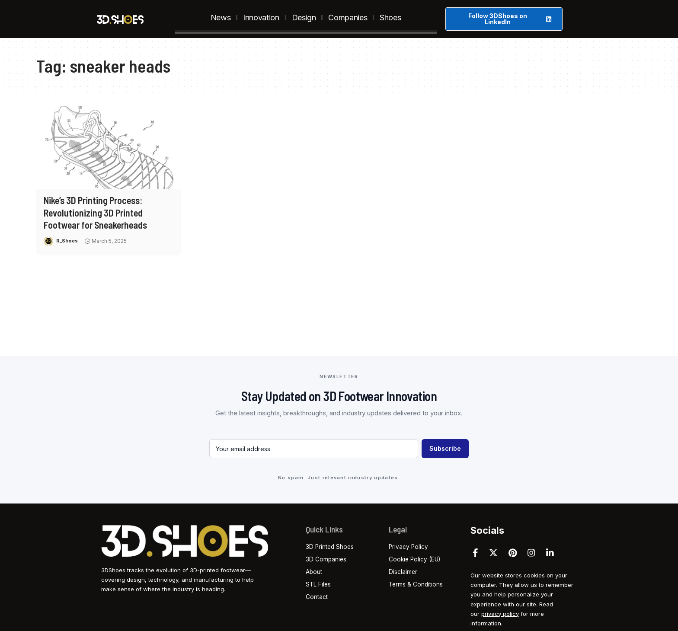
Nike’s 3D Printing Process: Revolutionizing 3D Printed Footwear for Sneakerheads (95, 212)
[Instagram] (531, 553)
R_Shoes (67, 241)
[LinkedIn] (550, 553)
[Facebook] (475, 553)
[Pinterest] (512, 553)
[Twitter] (493, 553)
